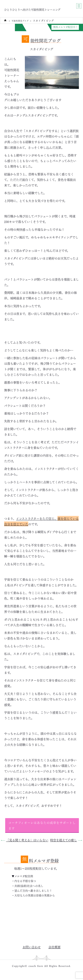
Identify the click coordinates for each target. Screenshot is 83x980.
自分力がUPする (32, 27)
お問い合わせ (31, 946)
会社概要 (54, 946)
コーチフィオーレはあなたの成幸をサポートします (42, 825)
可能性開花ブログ (22, 20)
